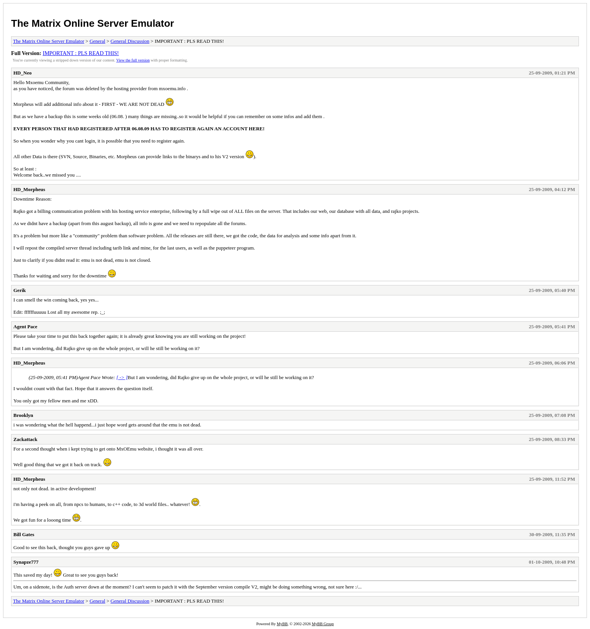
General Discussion (130, 41)
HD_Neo (22, 73)
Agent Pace (25, 326)
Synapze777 (26, 562)
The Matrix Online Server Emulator (92, 23)
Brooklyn (23, 415)
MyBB (282, 624)
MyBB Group (322, 624)
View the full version (133, 60)
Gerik (19, 290)
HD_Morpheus (29, 189)
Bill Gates (23, 534)
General (97, 41)
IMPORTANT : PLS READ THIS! (81, 53)
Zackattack (25, 439)
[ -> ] (122, 377)
